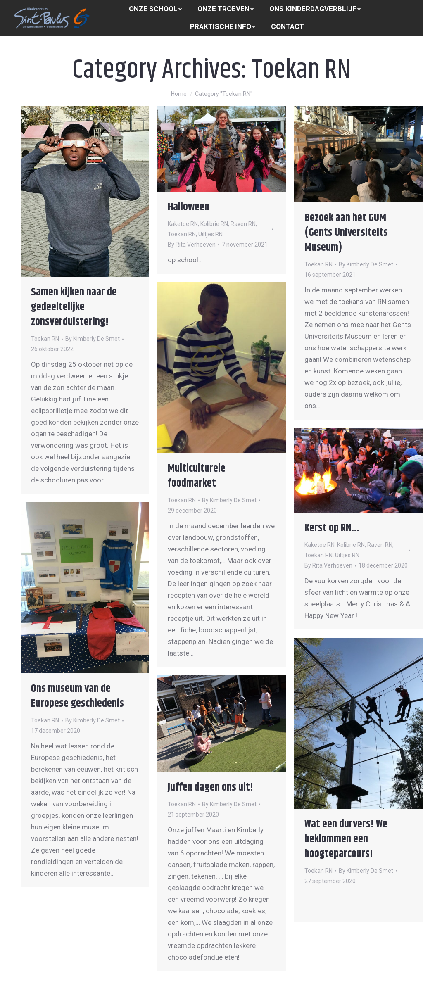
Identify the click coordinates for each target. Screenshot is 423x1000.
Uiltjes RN (210, 234)
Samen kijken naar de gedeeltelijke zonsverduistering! (74, 307)
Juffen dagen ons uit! (210, 787)
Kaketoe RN (183, 224)
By (92, 338)
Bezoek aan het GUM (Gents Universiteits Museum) (346, 233)
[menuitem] (155, 9)
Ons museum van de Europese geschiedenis (77, 696)
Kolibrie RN (214, 224)
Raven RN (243, 224)
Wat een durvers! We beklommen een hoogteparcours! (345, 839)
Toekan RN (45, 338)
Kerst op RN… (331, 528)
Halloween (188, 207)
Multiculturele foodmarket (197, 476)
